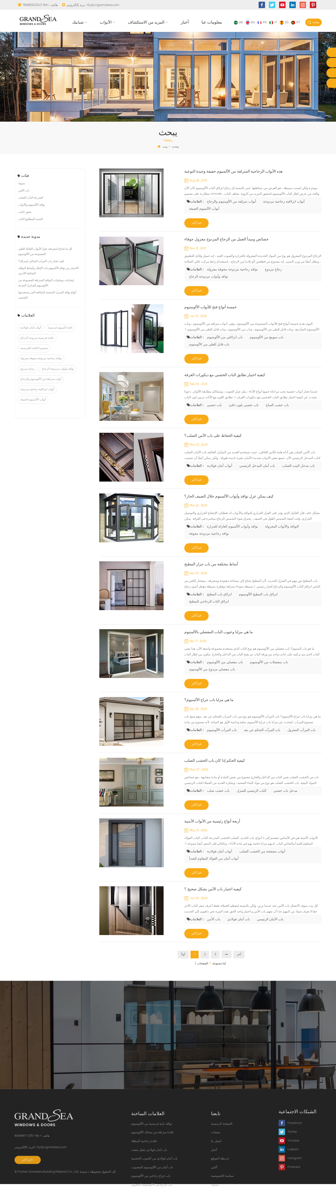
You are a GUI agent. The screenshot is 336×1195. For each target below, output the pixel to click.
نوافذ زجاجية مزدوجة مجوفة (209, 544)
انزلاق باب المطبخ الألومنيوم (258, 605)
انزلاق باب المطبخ (219, 605)
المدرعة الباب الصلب (30, 208)
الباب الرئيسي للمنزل (251, 801)
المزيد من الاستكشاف (217, 33)
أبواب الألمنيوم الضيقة (33, 410)
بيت (162, 157)
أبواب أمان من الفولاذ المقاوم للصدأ (214, 869)
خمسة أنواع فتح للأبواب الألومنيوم (210, 318)
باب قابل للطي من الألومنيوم (209, 355)
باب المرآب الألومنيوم (222, 741)
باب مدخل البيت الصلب (298, 476)
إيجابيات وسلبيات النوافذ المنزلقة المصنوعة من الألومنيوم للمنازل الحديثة (46, 294)
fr (262, 22)
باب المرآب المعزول (301, 741)
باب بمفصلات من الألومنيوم (269, 673)
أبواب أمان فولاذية (30, 338)
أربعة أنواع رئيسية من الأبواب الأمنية (212, 832)
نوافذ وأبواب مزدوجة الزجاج (58, 379)
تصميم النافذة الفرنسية (34, 359)
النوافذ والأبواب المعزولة (282, 537)
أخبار (256, 33)
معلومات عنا (283, 33)
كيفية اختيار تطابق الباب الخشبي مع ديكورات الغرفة (224, 386)
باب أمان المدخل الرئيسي (257, 476)
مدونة (21, 194)
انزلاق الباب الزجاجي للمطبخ (209, 612)
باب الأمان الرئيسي (270, 930)
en (250, 22)
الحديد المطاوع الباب (30, 230)
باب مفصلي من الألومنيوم (225, 673)
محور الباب (24, 223)
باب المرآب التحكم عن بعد (262, 741)
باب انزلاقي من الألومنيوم (225, 348)
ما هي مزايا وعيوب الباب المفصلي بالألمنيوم (218, 643)
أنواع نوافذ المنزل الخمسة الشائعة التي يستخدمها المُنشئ (47, 306)
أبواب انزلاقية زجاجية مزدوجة (37, 400)
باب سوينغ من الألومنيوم (266, 348)
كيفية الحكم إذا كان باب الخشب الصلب (214, 772)
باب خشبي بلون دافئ (244, 416)
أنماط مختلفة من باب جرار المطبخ (211, 575)
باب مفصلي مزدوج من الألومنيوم (212, 680)
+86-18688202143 (36, 5)
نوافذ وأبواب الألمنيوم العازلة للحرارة (232, 537)
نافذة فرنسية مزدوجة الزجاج (37, 349)
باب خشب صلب (218, 801)
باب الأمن (23, 201)
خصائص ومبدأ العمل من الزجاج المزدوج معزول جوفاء (226, 250)
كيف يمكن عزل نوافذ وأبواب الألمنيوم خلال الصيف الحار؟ (229, 507)
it (273, 22)
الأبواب (177, 33)
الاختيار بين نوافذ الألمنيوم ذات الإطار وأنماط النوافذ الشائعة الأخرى (48, 282)
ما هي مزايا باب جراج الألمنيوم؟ (209, 711)
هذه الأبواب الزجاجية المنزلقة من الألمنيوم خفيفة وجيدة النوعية (233, 182)
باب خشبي (214, 416)
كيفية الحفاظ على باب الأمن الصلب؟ (213, 447)
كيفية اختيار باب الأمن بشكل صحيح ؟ (213, 900)
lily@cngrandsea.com (103, 5)
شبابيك (149, 33)
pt (295, 22)
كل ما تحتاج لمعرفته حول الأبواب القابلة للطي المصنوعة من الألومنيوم (45, 263)
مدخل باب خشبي (285, 801)
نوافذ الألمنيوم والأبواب (31, 215)
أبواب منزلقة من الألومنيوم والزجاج (40, 389)
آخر (239, 965)
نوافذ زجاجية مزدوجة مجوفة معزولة (41, 369)
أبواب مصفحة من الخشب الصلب (262, 862)
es (284, 22)
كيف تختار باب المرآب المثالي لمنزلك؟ (41, 272)
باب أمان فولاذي (238, 930)
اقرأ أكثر (196, 234)
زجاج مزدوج (27, 379)
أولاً (183, 965)
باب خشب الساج (277, 416)
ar (238, 22)
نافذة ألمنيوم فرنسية (60, 338)
